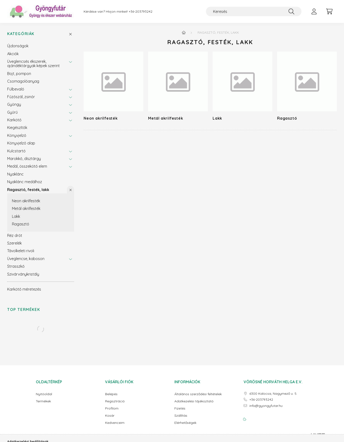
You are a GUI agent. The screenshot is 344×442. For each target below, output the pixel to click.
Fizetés (179, 408)
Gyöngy (14, 104)
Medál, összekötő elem (27, 166)
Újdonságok (17, 45)
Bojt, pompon (19, 73)
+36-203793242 (140, 12)
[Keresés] (253, 11)
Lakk (16, 216)
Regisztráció (115, 401)
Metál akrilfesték (26, 208)
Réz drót (14, 235)
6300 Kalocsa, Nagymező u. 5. (273, 394)
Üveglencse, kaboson (25, 258)
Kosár (109, 416)
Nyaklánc (15, 174)
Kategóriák (20, 34)
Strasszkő (16, 266)
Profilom (111, 408)
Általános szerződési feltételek (198, 394)
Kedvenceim (114, 423)
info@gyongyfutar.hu (266, 406)
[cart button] (329, 11)
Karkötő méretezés (24, 289)
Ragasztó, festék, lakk (28, 189)
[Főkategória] (184, 32)
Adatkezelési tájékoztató (194, 401)
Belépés (111, 394)
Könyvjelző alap (21, 143)
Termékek (43, 401)
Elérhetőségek (185, 423)
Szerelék (14, 243)
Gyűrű (12, 112)
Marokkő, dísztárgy (24, 158)
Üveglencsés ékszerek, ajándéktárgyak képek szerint (33, 63)
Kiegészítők (17, 127)
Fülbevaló (15, 89)
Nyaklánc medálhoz (24, 181)
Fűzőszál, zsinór (21, 96)
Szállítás (180, 416)
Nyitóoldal (44, 394)
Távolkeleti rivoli (20, 250)
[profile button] (314, 11)
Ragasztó (20, 224)
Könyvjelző (16, 135)
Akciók (13, 53)
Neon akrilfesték (26, 200)
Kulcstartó (16, 151)
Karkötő (14, 119)
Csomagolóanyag (23, 81)
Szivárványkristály (23, 274)
